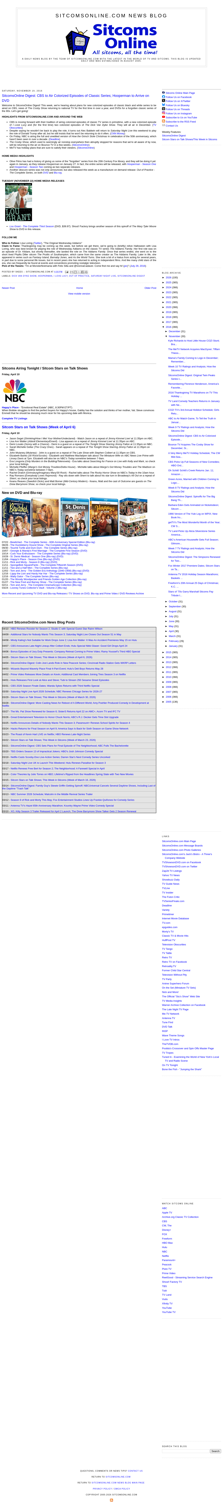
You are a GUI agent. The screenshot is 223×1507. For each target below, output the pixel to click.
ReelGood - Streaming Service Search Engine (187, 1277)
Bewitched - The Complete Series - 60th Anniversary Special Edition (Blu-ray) (52, 542)
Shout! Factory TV (172, 1281)
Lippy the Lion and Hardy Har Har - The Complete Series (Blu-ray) (46, 573)
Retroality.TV (169, 966)
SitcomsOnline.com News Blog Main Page (118, 1483)
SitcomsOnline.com (118, 1477)
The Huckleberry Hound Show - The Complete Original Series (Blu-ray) (49, 545)
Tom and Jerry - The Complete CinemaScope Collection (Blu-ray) (46, 585)
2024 (169, 287)
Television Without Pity (174, 974)
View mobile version (79, 293)
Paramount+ (169, 1260)
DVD (45, 172)
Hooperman (45, 276)
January (173, 646)
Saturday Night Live (103, 276)
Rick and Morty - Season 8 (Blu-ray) (30, 562)
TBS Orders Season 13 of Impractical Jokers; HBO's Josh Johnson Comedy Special (57, 751)
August (173, 611)
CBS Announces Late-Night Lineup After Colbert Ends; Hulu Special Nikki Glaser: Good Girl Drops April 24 (69, 645)
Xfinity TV (167, 1303)
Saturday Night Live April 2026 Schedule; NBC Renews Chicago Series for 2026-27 (56, 691)
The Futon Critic (171, 897)
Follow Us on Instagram (179, 113)
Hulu (164, 1247)
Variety (166, 909)
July (171, 616)
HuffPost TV (168, 940)
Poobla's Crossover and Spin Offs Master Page (188, 1048)
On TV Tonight (170, 1065)
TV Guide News (170, 883)
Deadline (54, 139)
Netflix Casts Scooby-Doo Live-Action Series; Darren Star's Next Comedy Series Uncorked (60, 757)
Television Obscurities (174, 944)
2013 (169, 662)
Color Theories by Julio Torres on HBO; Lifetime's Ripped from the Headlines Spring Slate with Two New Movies (72, 774)
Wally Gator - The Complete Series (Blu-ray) (34, 576)
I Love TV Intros (171, 1039)
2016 (169, 327)
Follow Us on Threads (178, 109)
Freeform (167, 1238)
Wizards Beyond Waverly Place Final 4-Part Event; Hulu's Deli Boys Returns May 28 (57, 668)
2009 (169, 682)
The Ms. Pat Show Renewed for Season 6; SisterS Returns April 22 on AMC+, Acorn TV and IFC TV (65, 711)
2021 (169, 302)
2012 (169, 667)
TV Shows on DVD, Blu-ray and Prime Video (93, 593)
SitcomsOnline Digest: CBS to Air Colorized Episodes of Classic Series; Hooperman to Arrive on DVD (75, 98)
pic (125, 265)
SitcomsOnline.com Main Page (179, 841)
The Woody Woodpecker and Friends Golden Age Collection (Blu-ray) (48, 579)
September (175, 606)
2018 (169, 317)
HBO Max (167, 1242)
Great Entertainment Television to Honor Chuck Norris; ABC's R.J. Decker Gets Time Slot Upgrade (65, 717)
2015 (169, 652)
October (173, 601)
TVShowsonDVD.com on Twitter (179, 866)
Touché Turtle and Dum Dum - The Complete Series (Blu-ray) (43, 547)
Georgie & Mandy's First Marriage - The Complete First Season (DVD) (48, 550)
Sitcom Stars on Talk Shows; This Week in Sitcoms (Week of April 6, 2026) (51, 657)
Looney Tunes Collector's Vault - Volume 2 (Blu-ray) (38, 587)
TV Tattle (167, 953)
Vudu (165, 1299)
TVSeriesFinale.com (173, 901)
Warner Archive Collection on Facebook (183, 1005)
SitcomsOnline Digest (131, 276)
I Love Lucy (60, 276)
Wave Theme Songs (173, 1035)
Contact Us (170, 125)
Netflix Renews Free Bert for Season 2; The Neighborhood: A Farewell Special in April (58, 768)
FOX (164, 1234)
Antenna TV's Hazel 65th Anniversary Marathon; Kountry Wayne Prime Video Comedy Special (62, 805)
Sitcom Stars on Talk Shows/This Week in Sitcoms (189, 139)
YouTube (167, 1307)
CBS (164, 1221)
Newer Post (8, 288)
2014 (169, 657)
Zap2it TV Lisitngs (172, 870)
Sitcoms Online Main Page (178, 93)
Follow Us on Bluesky (177, 105)
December (175, 331)
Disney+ (166, 1229)
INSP (165, 1031)
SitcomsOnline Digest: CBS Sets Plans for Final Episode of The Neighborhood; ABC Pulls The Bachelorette (69, 745)
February (174, 641)
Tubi (164, 1290)
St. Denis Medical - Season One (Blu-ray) (33, 556)
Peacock (167, 1264)
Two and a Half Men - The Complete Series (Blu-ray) (39, 567)
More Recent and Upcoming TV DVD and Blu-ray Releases (34, 593)
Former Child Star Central (176, 970)
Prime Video (169, 1273)
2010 (169, 677)
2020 (169, 307)
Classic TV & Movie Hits (175, 935)
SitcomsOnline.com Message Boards (182, 845)
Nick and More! (170, 992)
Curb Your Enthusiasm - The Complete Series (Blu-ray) (40, 553)
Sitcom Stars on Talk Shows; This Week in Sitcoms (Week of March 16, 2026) (53, 780)
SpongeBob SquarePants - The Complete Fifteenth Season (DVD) (46, 565)
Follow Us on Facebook (179, 97)
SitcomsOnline (81, 144)
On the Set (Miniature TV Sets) (179, 987)
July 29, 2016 (138, 265)
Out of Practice (79, 276)
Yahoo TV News (171, 875)
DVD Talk (167, 1026)
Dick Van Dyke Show (24, 276)
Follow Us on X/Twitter (178, 101)
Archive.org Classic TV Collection (180, 1217)
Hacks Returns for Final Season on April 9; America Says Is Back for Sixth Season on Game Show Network (69, 728)
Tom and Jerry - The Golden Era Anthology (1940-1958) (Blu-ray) (46, 570)
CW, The (167, 1225)
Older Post (150, 288)
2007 (169, 691)
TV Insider (167, 892)
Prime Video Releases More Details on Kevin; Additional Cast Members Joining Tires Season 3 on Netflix (68, 674)
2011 (169, 672)
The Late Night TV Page (175, 1009)
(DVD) (74, 553)
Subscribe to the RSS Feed (181, 121)
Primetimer (168, 914)
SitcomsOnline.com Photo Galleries (181, 850)
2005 (169, 701)
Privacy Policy (102, 1489)
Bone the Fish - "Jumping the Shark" (182, 1069)
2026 (169, 277)
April (172, 631)
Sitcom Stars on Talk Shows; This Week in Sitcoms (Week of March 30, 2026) (53, 697)
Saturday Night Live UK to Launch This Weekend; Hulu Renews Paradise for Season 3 (58, 762)
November (175, 336)
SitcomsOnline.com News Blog (111, 15)
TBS (164, 1286)
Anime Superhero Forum (175, 983)
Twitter (37, 243)
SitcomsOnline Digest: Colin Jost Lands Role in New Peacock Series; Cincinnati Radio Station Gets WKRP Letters (73, 663)
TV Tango (167, 948)
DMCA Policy (122, 1489)
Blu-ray (58, 172)
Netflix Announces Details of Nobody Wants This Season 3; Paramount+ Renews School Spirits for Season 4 (70, 722)
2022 (169, 297)
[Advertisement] (111, 77)
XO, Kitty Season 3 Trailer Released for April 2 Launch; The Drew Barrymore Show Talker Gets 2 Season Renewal (73, 811)
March (172, 636)
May (171, 626)
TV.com (166, 922)
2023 (169, 292)
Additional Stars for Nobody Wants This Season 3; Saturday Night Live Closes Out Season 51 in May (65, 634)
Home (79, 288)
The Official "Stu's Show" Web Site (181, 996)
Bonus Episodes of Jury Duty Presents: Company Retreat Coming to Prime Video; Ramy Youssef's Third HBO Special (75, 651)
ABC (164, 1208)
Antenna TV (168, 1018)
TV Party (167, 979)
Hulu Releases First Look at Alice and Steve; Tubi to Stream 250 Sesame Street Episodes (60, 680)
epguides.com (169, 927)
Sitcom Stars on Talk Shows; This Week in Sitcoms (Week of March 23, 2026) (53, 740)
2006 (169, 696)
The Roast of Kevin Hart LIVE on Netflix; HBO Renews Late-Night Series (50, 734)
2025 (169, 282)
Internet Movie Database (175, 918)
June (172, 621)
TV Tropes (167, 1052)
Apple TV (167, 1212)
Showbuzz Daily (171, 879)
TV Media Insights (172, 1000)
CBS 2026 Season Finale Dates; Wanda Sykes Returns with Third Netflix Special (55, 685)
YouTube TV (169, 1312)
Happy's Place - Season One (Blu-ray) (31, 559)
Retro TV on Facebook (174, 961)
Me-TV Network (170, 1013)
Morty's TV (168, 931)
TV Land (166, 1294)
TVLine (166, 888)
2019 (169, 312)
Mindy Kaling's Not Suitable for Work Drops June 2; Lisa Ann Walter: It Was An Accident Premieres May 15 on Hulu (74, 640)
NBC (164, 1251)
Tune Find (167, 1022)
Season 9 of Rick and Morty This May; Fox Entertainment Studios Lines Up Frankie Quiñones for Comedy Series (72, 799)
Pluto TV (167, 1268)
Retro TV (167, 957)
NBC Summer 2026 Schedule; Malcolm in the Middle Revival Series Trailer (52, 794)
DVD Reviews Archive (132, 593)
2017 (169, 322)
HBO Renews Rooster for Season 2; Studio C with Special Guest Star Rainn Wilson (56, 628)
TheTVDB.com (170, 1044)
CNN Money (117, 133)
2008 (169, 686)
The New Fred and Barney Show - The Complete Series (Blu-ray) (46, 582)
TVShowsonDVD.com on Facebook (181, 862)
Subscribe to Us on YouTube (181, 117)
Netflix (165, 1256)
